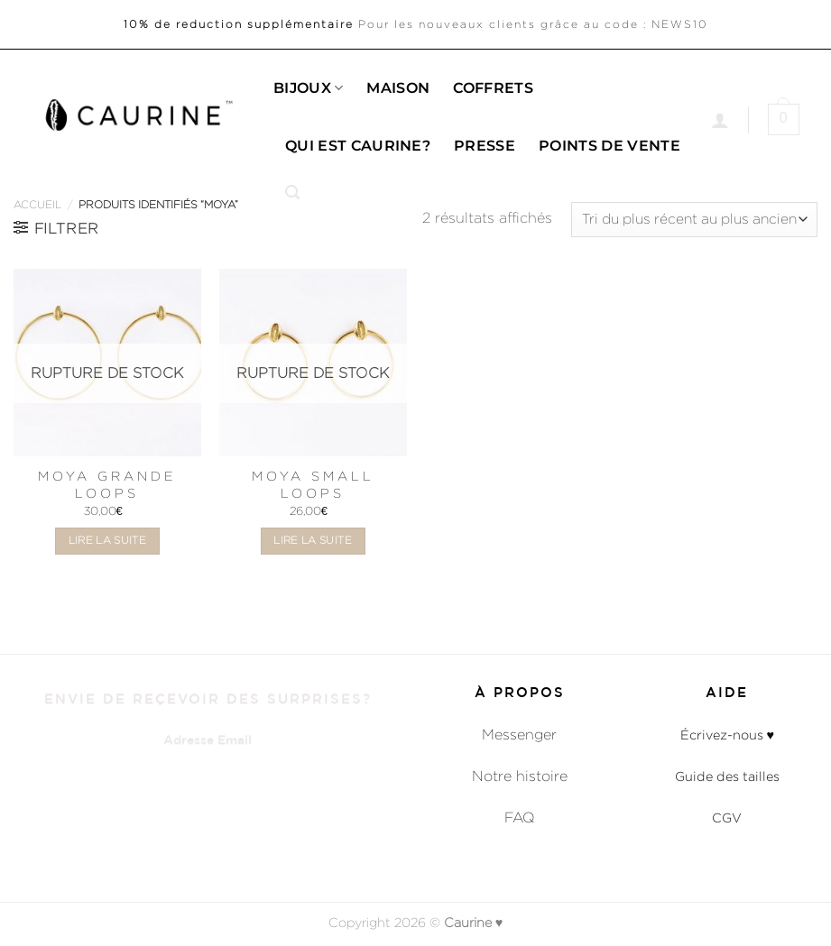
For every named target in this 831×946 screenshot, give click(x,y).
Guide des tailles (727, 776)
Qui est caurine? (357, 145)
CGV (727, 817)
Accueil (37, 204)
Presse (484, 145)
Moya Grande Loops (107, 484)
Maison (397, 87)
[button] (292, 192)
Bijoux (308, 88)
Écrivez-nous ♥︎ (727, 734)
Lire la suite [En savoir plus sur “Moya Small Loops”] (312, 540)
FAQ (519, 817)
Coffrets (493, 87)
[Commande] (694, 219)
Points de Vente (609, 145)
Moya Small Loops (313, 484)
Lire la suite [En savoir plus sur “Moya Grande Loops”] (108, 540)
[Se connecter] (720, 120)
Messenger (519, 734)
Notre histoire (520, 776)
